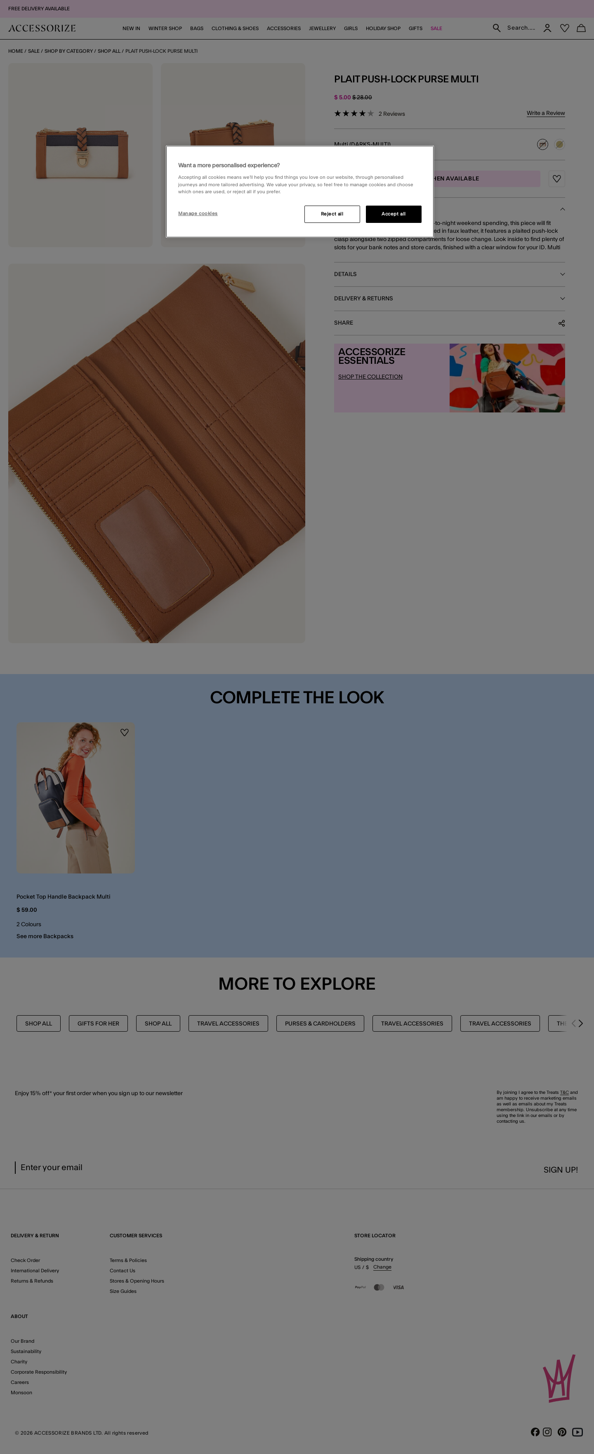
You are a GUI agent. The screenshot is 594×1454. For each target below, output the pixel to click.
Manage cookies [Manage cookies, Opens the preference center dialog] (198, 213)
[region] (300, 191)
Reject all (332, 214)
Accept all (394, 214)
